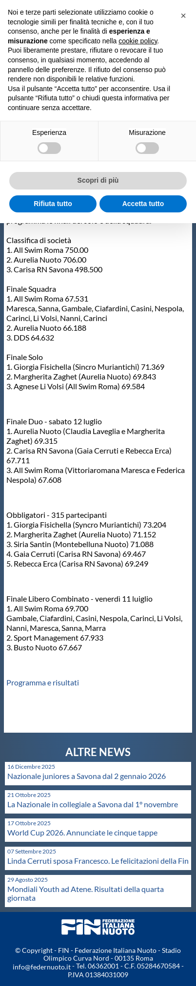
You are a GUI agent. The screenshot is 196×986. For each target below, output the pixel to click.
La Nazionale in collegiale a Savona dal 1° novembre (92, 804)
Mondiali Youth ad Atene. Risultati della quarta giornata (85, 893)
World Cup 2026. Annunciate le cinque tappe (82, 832)
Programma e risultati (42, 682)
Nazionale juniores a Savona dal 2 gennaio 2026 (86, 775)
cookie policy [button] (137, 41)
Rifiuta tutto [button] (53, 204)
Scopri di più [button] (98, 180)
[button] (183, 15)
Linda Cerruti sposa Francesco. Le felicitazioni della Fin (98, 860)
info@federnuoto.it (42, 967)
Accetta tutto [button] (143, 204)
